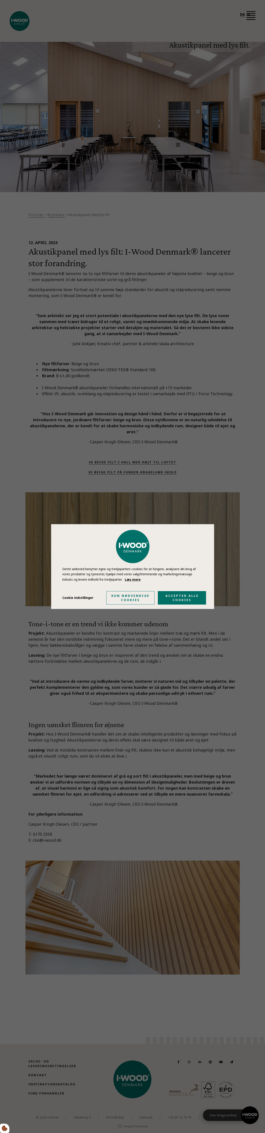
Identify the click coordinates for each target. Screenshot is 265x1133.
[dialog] (132, 566)
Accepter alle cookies (182, 598)
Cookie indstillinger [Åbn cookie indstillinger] (77, 598)
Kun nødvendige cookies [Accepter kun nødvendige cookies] (130, 598)
